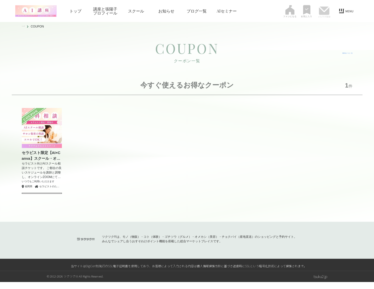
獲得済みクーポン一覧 (334, 53)
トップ (75, 11)
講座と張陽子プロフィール (105, 11)
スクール (136, 11)
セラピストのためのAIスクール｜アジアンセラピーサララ (50, 186)
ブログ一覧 (197, 11)
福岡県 (28, 186)
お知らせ (166, 11)
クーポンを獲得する (41, 196)
